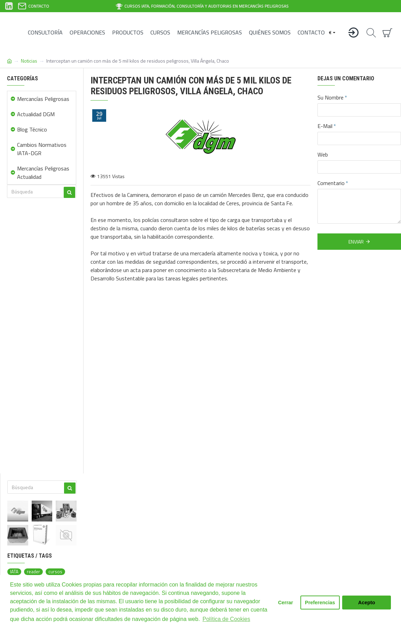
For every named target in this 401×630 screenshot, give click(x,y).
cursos (55, 571)
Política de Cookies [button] (226, 619)
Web (322, 154)
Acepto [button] (366, 602)
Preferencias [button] (320, 602)
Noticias (29, 60)
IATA (14, 571)
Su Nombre (330, 97)
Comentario (331, 183)
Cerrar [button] (285, 602)
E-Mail (324, 126)
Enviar (356, 241)
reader (33, 571)
